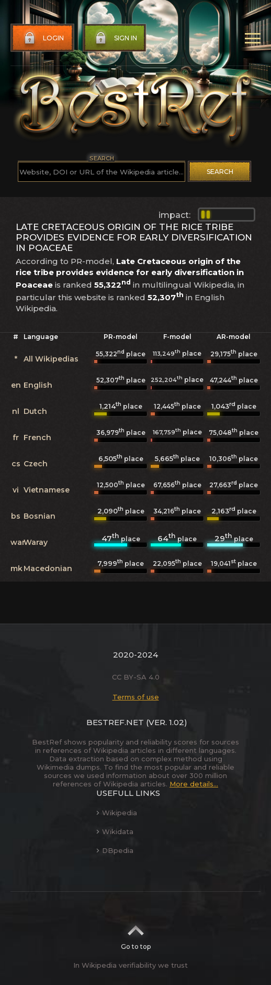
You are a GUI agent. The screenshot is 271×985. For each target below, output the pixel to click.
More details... (194, 784)
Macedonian (48, 568)
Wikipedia (116, 812)
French (37, 437)
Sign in (115, 38)
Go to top (135, 934)
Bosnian (39, 516)
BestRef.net (115, 722)
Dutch (35, 411)
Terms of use (135, 697)
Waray (36, 542)
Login (43, 38)
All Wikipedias (51, 359)
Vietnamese (47, 490)
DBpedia (114, 850)
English (38, 385)
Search (220, 172)
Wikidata (114, 831)
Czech (36, 463)
